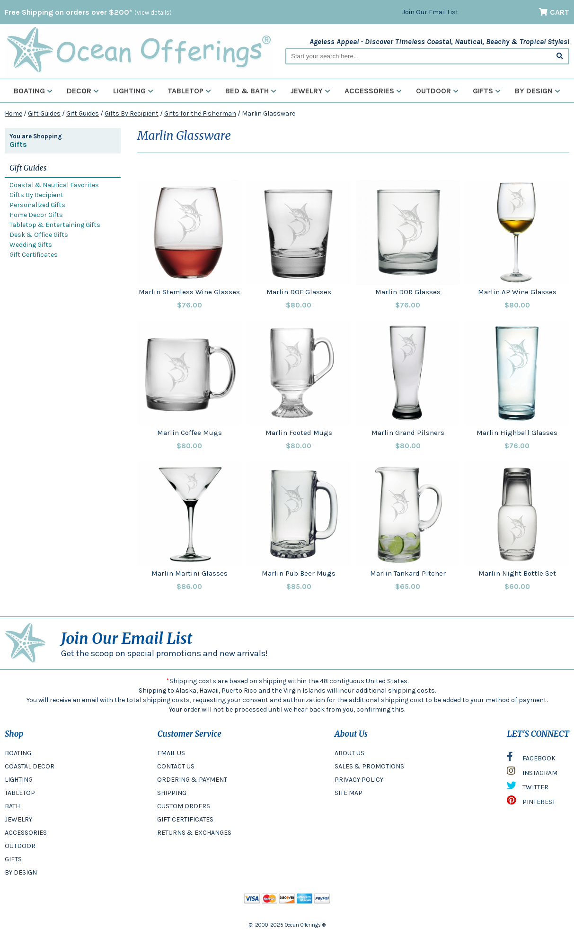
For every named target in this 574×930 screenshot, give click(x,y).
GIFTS (13, 859)
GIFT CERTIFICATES (185, 819)
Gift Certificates (33, 255)
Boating (33, 90)
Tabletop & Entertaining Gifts (54, 225)
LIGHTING (19, 780)
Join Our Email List (430, 12)
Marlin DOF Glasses (298, 292)
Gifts (487, 90)
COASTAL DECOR (29, 766)
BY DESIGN (21, 872)
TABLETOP (20, 793)
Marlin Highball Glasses (517, 432)
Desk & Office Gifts (38, 235)
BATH (12, 806)
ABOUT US (349, 753)
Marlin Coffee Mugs (189, 432)
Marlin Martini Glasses (189, 573)
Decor (83, 90)
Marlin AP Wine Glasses (517, 292)
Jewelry (310, 90)
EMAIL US (171, 753)
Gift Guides (44, 113)
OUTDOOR (20, 846)
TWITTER (527, 788)
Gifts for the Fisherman (200, 113)
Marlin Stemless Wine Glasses (189, 292)
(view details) (153, 12)
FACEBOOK (531, 759)
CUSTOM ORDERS (183, 806)
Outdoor (437, 90)
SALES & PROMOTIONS (369, 766)
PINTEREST (531, 802)
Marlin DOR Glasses (408, 292)
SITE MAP (348, 793)
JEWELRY (18, 819)
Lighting (133, 90)
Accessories (373, 90)
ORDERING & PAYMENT (192, 780)
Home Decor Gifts (36, 215)
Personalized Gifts (37, 205)
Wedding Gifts (30, 245)
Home (13, 113)
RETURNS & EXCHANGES (194, 833)
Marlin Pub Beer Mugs (299, 573)
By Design (537, 90)
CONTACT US (175, 766)
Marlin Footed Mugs (298, 432)
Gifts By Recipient (132, 113)
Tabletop (189, 90)
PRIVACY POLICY (359, 780)
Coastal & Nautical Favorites (54, 185)
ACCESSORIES (26, 833)
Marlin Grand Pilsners (407, 432)
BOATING (18, 753)
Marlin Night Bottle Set (517, 573)
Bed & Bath (250, 90)
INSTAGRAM (532, 773)
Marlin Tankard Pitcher (408, 573)
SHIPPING (171, 793)
